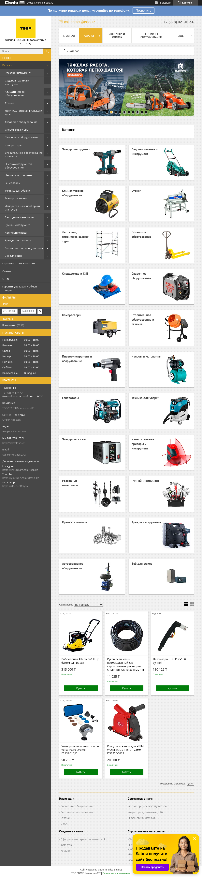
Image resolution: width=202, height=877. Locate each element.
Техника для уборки (17, 190)
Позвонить (143, 10)
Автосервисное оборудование (24, 248)
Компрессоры (13, 145)
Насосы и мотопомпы (18, 175)
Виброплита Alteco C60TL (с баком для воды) (80, 661)
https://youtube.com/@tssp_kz (20, 478)
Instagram (67, 845)
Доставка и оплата (117, 35)
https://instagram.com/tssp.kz (20, 470)
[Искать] (47, 51)
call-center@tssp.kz (14, 454)
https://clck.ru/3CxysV (15, 486)
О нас (5, 279)
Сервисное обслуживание (151, 35)
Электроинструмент (18, 73)
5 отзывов (165, 2)
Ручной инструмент (17, 225)
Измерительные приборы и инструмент (22, 207)
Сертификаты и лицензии (18, 263)
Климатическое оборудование (15, 93)
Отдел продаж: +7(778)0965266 (147, 806)
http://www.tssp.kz (13, 443)
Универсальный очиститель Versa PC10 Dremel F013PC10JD (80, 749)
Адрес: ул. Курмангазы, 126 (146, 812)
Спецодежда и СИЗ (17, 129)
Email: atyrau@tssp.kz (142, 818)
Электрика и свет (16, 198)
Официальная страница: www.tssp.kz (84, 839)
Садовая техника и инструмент (17, 82)
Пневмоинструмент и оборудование (18, 165)
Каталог (7, 65)
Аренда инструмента (18, 240)
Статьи (6, 271)
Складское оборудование (21, 122)
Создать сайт (34, 2)
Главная (69, 35)
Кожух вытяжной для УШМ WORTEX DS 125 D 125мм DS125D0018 (125, 749)
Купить (80, 688)
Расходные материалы (19, 217)
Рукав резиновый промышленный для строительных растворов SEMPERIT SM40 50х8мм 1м (125, 664)
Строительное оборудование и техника (24, 154)
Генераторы (13, 183)
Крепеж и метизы (16, 232)
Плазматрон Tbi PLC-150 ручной (169, 661)
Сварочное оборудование (21, 137)
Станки (9, 103)
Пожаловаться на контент (116, 873)
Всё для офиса (13, 255)
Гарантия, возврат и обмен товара (19, 288)
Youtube (66, 850)
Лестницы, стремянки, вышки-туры (24, 112)
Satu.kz (118, 869)
